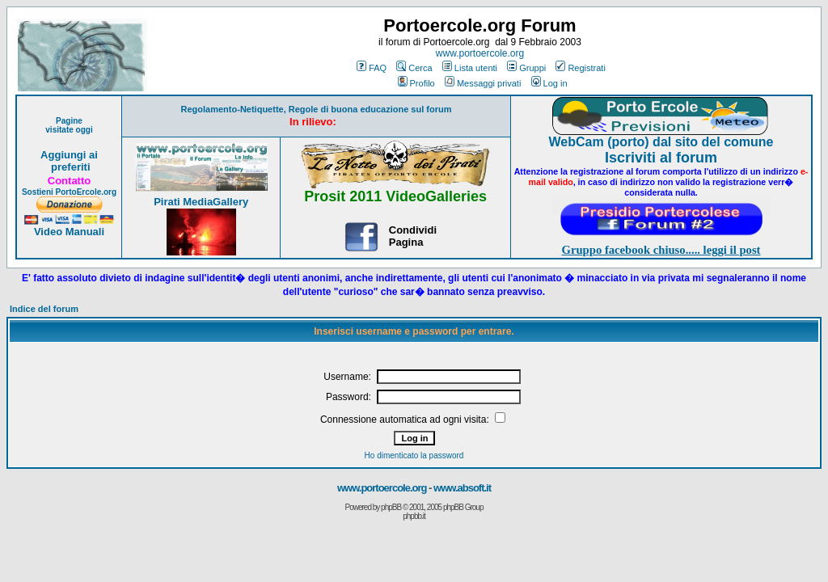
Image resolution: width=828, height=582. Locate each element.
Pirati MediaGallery (201, 202)
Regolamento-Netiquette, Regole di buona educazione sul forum (316, 109)
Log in (549, 83)
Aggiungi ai (69, 155)
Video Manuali (69, 232)
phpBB (391, 507)
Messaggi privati (483, 83)
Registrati (580, 68)
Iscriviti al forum (661, 158)
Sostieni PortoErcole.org (69, 192)
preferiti (69, 167)
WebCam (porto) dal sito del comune (661, 142)
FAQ (372, 68)
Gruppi (526, 68)
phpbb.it (414, 516)
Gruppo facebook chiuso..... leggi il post (661, 249)
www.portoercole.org (480, 53)
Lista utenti (469, 68)
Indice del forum (44, 309)
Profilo (416, 83)
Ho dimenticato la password (414, 455)
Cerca (414, 68)
